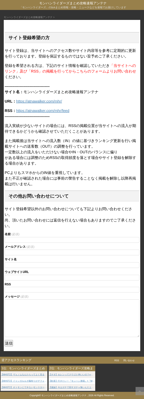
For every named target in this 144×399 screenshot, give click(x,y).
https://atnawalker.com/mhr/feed (42, 111)
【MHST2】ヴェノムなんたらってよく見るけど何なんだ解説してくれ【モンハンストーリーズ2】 (24, 374)
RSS (8, 284)
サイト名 (11, 259)
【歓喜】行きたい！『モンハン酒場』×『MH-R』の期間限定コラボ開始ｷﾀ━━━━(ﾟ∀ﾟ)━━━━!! (72, 381)
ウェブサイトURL (17, 272)
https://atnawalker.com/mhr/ (39, 101)
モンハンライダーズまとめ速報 (30, 368)
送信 (9, 343)
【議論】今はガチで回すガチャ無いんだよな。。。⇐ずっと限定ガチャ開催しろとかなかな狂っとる (72, 387)
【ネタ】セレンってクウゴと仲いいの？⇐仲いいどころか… (72, 374)
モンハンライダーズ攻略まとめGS (80, 368)
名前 (12, 234)
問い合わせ (129, 360)
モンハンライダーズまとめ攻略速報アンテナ (73, 3)
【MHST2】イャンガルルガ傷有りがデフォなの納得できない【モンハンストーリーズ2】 (24, 381)
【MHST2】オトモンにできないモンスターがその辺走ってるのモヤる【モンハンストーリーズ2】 (24, 387)
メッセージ (16, 296)
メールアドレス (19, 246)
